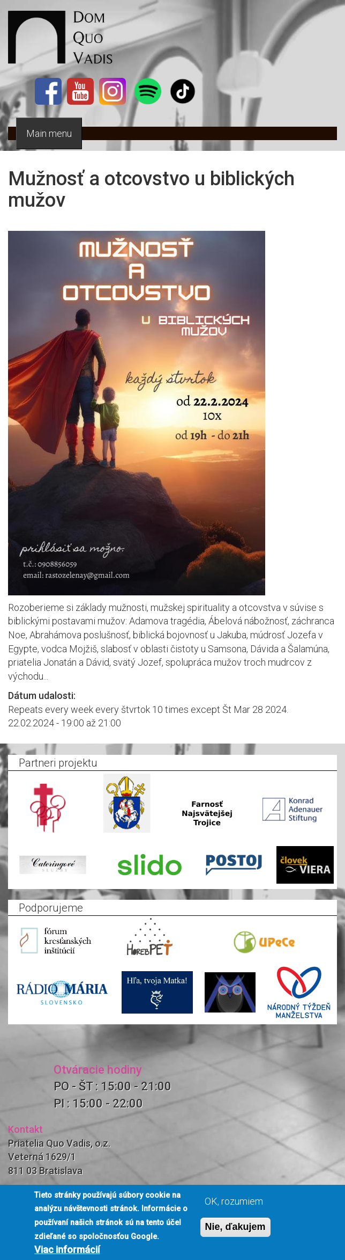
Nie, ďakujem (235, 1226)
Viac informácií (67, 1249)
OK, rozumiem (234, 1201)
